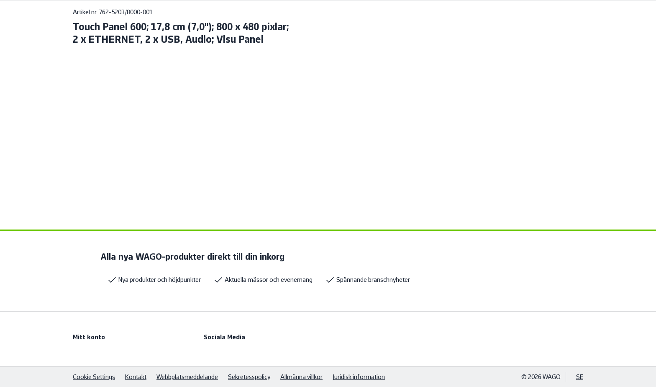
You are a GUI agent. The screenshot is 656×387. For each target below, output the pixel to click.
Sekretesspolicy (249, 376)
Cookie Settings (94, 376)
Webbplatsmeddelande (187, 376)
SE (579, 376)
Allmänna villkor (301, 376)
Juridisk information (359, 376)
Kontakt (135, 376)
